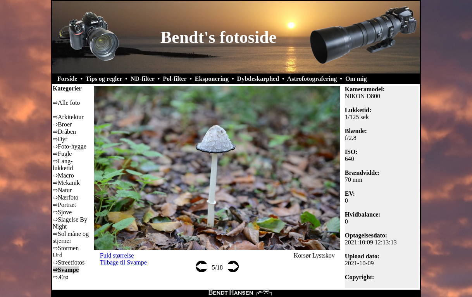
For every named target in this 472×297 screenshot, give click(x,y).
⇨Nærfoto (65, 197)
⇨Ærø (61, 277)
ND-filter (143, 78)
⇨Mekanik (66, 182)
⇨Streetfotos (68, 262)
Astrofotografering (312, 78)
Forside (67, 78)
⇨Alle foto (66, 102)
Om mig (356, 78)
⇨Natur (62, 190)
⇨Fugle (62, 153)
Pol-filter (174, 78)
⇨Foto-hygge (69, 146)
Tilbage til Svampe (123, 262)
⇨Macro (63, 175)
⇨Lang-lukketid (63, 164)
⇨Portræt (64, 204)
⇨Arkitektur (68, 117)
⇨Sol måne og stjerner (71, 237)
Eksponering (212, 78)
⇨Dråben (64, 131)
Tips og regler (104, 78)
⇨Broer (62, 124)
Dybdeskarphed (258, 78)
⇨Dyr (60, 139)
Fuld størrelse (117, 255)
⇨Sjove (62, 212)
